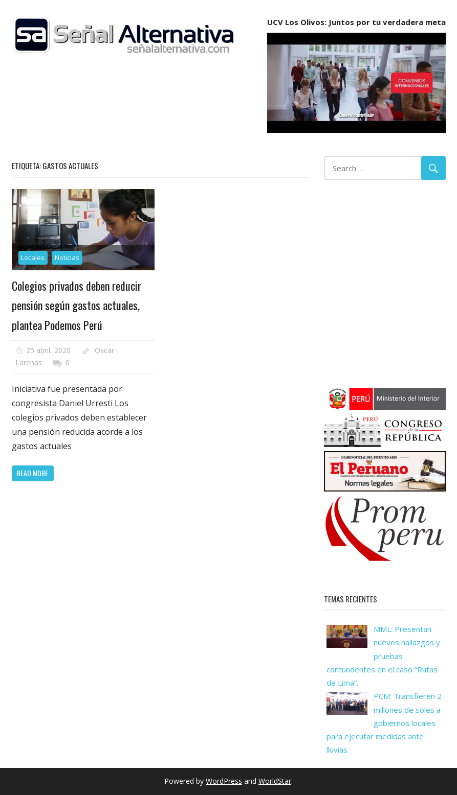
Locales (33, 257)
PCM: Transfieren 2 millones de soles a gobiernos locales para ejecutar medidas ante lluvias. (384, 723)
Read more (32, 472)
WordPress (224, 781)
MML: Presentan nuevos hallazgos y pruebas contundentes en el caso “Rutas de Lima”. (383, 656)
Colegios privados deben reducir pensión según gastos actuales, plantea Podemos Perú (76, 305)
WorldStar (274, 781)
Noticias (67, 257)
